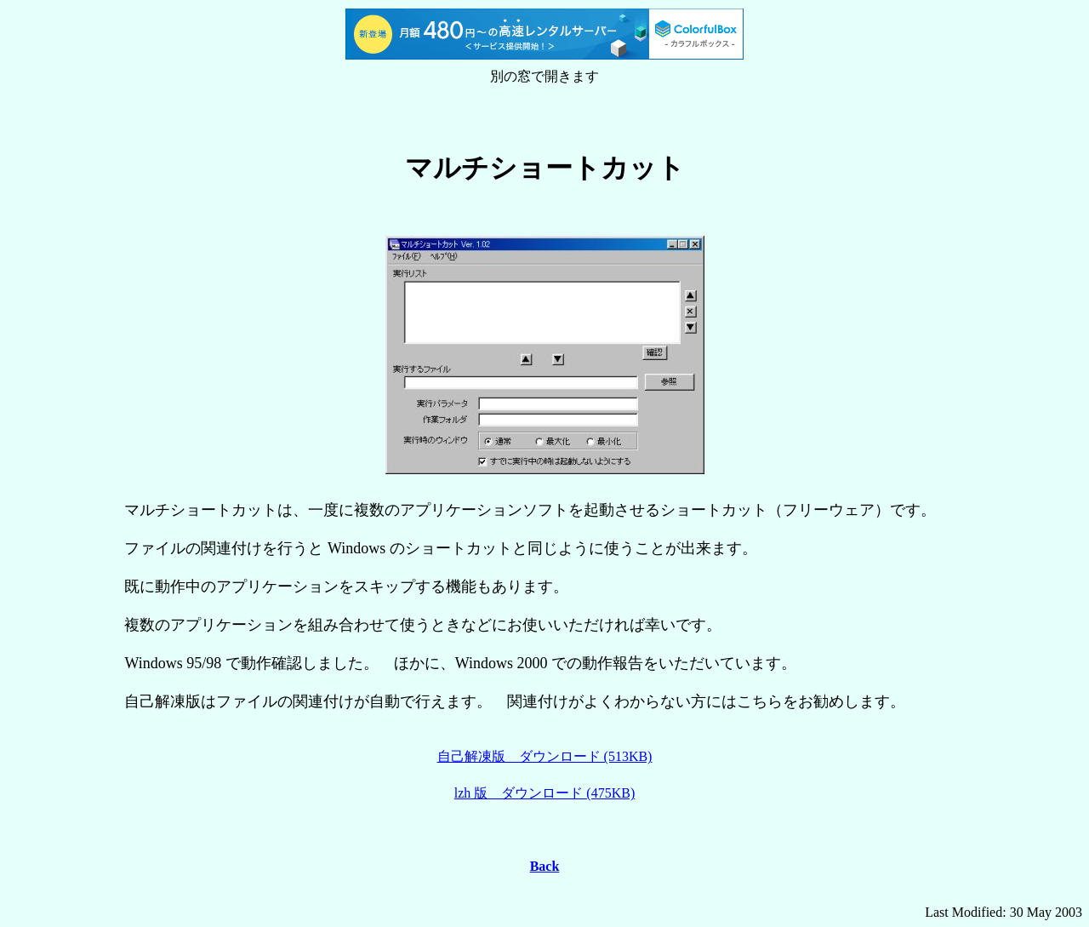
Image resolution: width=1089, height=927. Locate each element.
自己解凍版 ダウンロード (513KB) (545, 756)
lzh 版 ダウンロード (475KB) (544, 793)
